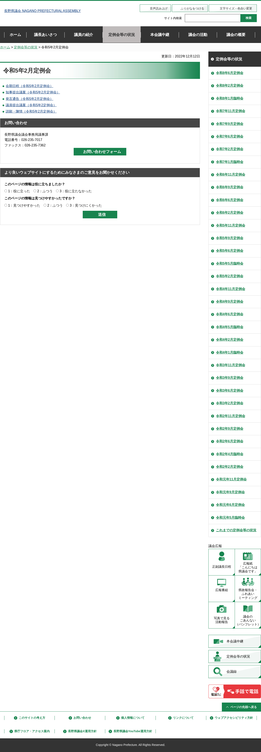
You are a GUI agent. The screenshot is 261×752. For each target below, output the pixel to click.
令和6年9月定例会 (229, 187)
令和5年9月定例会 (229, 238)
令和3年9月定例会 (229, 377)
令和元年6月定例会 (230, 505)
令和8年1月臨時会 (229, 98)
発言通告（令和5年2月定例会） (29, 99)
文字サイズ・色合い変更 (236, 8)
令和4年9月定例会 (229, 301)
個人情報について (133, 717)
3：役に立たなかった (76, 191)
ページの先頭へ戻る (243, 707)
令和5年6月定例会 (229, 250)
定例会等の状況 (25, 47)
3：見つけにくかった (86, 205)
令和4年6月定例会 (229, 314)
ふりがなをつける (192, 8)
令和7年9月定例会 (229, 124)
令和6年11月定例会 (230, 174)
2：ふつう (45, 191)
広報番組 (221, 590)
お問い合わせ (82, 717)
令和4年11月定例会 (230, 289)
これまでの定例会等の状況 (236, 530)
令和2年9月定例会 (229, 428)
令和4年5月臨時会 (229, 327)
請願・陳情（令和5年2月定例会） (31, 111)
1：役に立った (19, 191)
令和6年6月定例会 (229, 200)
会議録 (231, 671)
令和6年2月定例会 (229, 212)
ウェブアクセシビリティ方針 (234, 717)
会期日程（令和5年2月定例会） (29, 86)
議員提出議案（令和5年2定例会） (31, 105)
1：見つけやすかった (24, 205)
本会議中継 (234, 641)
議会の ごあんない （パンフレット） (248, 620)
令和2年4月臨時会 (229, 454)
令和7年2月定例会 (229, 149)
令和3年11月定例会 (230, 365)
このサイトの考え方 (32, 717)
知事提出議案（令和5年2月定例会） (33, 92)
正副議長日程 (221, 566)
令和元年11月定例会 (231, 479)
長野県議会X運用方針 (82, 731)
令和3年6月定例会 (229, 390)
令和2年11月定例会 (230, 416)
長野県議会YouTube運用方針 (132, 731)
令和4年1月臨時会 (229, 352)
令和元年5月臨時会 (230, 517)
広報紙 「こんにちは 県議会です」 (247, 567)
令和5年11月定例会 (230, 225)
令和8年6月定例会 (229, 73)
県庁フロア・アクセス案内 (32, 731)
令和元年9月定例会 (230, 492)
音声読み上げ (159, 8)
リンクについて (183, 717)
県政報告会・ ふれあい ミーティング (247, 594)
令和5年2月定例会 (229, 276)
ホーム (5, 47)
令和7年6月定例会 (229, 136)
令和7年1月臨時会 (229, 162)
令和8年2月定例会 (229, 85)
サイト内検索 (173, 18)
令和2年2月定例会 (229, 466)
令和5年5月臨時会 (229, 263)
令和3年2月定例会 (229, 403)
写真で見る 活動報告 (222, 620)
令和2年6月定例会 (229, 441)
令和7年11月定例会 (230, 111)
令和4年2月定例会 (229, 339)
